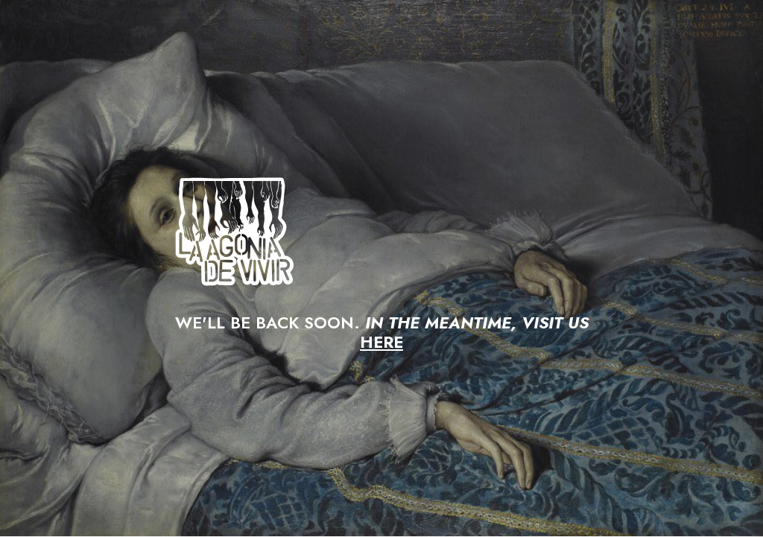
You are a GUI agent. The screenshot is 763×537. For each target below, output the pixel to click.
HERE (381, 342)
